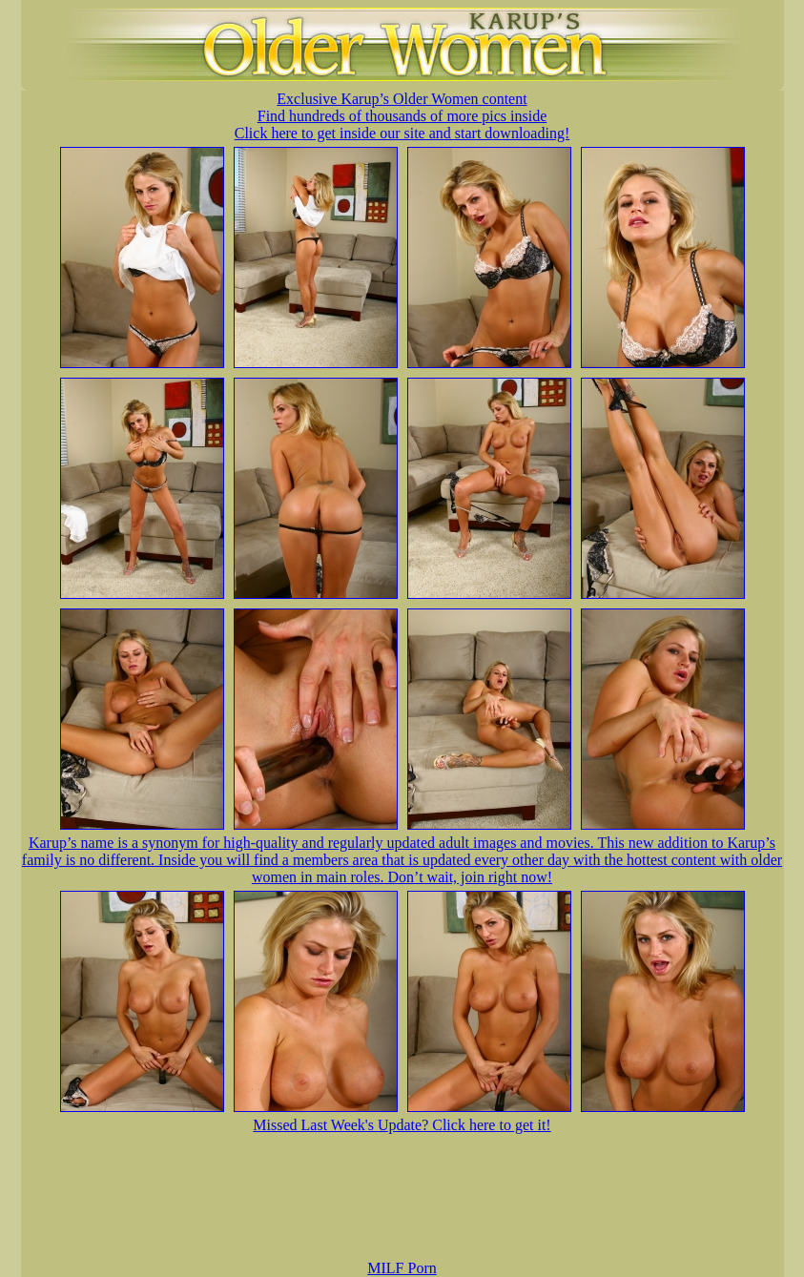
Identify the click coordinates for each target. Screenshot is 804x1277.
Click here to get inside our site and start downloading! (402, 133)
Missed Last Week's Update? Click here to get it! (401, 1125)
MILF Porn (401, 1268)
